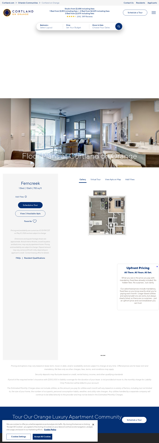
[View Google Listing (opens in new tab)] (80, 16)
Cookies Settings (18, 436)
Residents (140, 3)
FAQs (18, 179)
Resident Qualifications (34, 179)
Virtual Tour (96, 101)
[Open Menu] (154, 12)
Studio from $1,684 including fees (79, 9)
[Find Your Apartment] (118, 26)
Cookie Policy (50, 429)
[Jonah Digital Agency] (140, 415)
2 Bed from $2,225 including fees (95, 11)
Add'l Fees (21, 118)
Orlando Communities (28, 3)
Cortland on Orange (50, 3)
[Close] (93, 424)
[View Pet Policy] (77, 391)
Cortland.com (8, 3)
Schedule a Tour (135, 12)
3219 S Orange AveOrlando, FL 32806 (64, 383)
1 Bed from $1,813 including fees (64, 11)
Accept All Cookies (42, 436)
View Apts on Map (113, 101)
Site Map (92, 417)
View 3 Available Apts (30, 135)
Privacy (66, 417)
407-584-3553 (62, 376)
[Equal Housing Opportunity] (55, 391)
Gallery (83, 101)
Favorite (30, 142)
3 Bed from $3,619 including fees (79, 13)
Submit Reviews (79, 417)
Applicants (152, 3)
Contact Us (129, 3)
